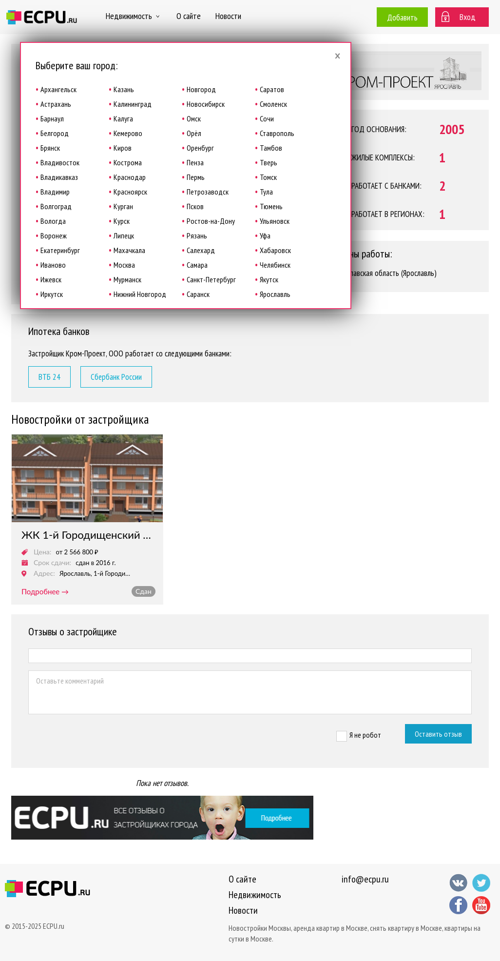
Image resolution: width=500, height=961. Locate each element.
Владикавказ (59, 177)
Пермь (196, 177)
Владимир (55, 191)
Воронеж (53, 235)
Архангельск (58, 89)
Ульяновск (274, 221)
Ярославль (275, 294)
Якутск (269, 279)
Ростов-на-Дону (211, 221)
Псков (195, 206)
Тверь (268, 162)
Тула (266, 191)
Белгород (54, 133)
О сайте (188, 15)
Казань (124, 89)
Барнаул (52, 118)
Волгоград (56, 206)
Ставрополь (277, 133)
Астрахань (55, 104)
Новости (228, 15)
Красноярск (130, 191)
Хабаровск (275, 250)
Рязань (197, 235)
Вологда (53, 221)
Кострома (128, 162)
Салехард (201, 250)
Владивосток (59, 162)
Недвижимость (134, 16)
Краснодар (130, 177)
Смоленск (273, 104)
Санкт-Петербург (211, 279)
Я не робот (365, 735)
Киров (123, 148)
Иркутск (51, 294)
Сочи (267, 118)
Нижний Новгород (140, 294)
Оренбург (200, 148)
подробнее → (45, 591)
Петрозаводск (208, 191)
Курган (123, 206)
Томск (268, 177)
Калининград (133, 104)
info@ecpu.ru (365, 879)
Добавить (402, 17)
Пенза (195, 162)
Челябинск (275, 265)
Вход (468, 16)
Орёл (194, 133)
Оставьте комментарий (250, 692)
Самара (197, 265)
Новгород (201, 89)
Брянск (50, 148)
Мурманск (127, 279)
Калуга (123, 118)
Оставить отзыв (438, 734)
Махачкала (129, 250)
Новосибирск (206, 104)
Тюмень (271, 206)
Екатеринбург (60, 250)
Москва (124, 265)
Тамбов (271, 148)
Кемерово (128, 133)
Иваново (53, 265)
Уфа (265, 235)
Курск (122, 221)
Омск (194, 118)
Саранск (198, 294)
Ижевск (50, 279)
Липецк (124, 235)
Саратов (272, 89)
